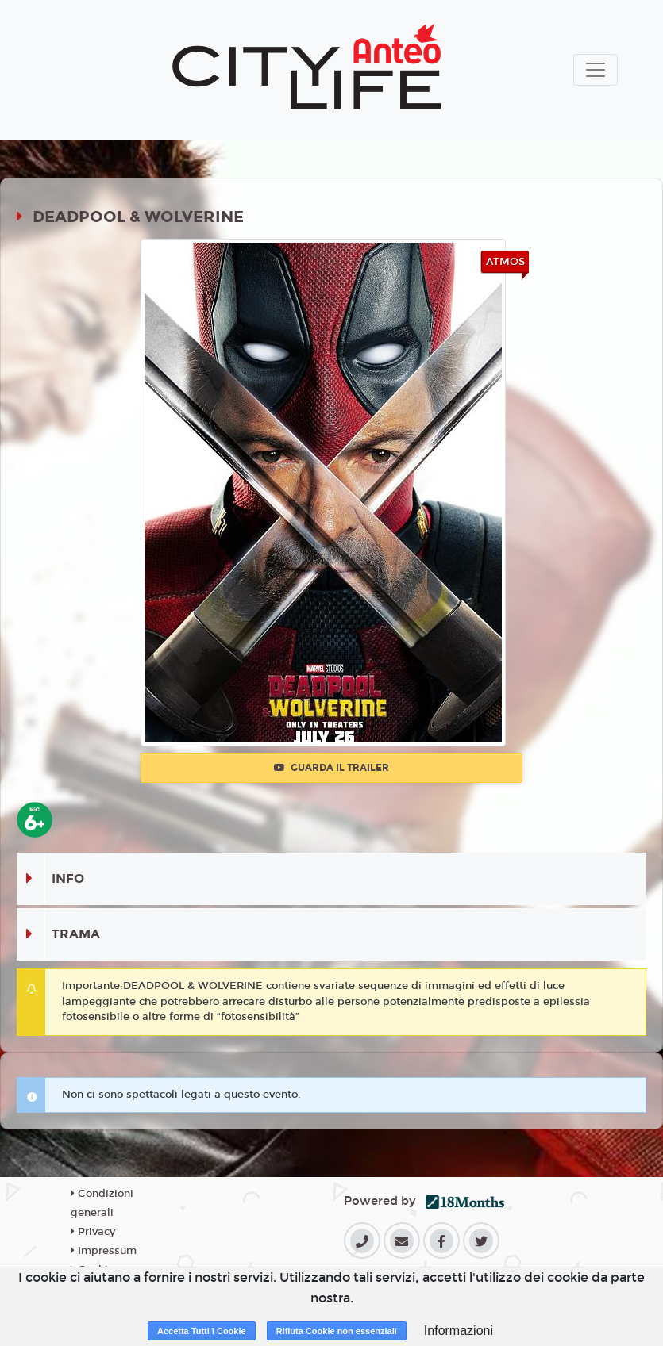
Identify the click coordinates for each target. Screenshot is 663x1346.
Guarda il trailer (331, 767)
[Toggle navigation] (595, 70)
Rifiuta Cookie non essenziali (336, 1331)
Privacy (93, 1231)
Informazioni (458, 1330)
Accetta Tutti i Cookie (201, 1331)
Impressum (104, 1250)
